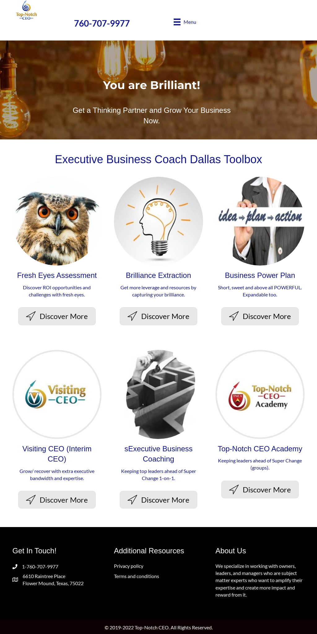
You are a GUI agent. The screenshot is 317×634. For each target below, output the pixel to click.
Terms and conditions (136, 576)
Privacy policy (128, 566)
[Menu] (185, 22)
